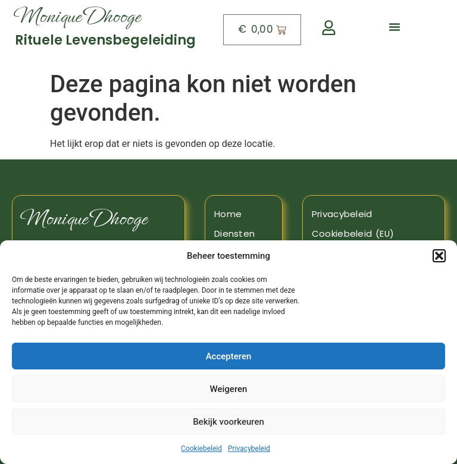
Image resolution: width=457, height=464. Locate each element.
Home (228, 214)
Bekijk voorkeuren (228, 421)
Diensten (234, 233)
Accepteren (229, 356)
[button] (439, 256)
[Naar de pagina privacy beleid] (374, 214)
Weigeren (229, 389)
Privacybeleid (249, 448)
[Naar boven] (109, 29)
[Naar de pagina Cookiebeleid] (374, 233)
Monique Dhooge (84, 218)
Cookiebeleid (201, 448)
